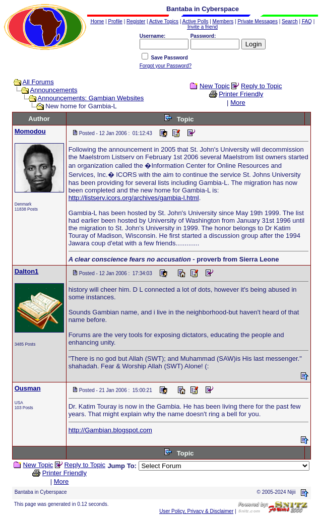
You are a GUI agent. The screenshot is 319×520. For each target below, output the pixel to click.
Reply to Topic (261, 86)
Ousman (28, 388)
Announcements (54, 90)
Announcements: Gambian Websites (91, 98)
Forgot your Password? (166, 66)
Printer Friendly (241, 94)
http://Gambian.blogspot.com (110, 430)
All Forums (38, 82)
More (237, 102)
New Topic (215, 86)
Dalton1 (27, 271)
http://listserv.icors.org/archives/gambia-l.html (134, 198)
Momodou (30, 131)
